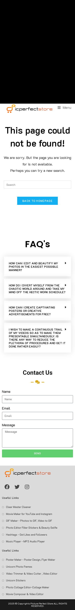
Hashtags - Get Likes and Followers (26, 534)
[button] (37, 266)
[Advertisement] (37, 52)
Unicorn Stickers (16, 580)
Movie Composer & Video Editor (25, 594)
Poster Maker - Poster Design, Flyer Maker (30, 559)
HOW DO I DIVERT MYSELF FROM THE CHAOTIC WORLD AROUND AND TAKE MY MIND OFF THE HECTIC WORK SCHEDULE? (37, 288)
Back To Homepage (37, 200)
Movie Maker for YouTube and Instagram (29, 514)
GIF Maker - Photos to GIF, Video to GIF (29, 520)
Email (6, 408)
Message (8, 425)
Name (6, 391)
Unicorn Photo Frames (19, 566)
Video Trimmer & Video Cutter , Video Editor (31, 573)
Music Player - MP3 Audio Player (25, 541)
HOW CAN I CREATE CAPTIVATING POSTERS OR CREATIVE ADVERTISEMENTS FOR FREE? (32, 310)
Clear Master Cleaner (18, 507)
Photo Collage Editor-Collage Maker (27, 587)
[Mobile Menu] (64, 107)
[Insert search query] (37, 185)
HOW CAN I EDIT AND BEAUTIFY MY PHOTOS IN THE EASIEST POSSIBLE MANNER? (33, 266)
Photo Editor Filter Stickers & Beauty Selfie (31, 527)
